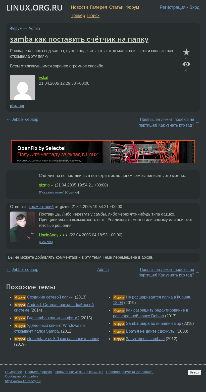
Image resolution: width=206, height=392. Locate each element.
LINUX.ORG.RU (34, 7)
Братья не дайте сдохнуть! (151, 331)
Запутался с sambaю (145, 339)
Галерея (98, 7)
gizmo (44, 185)
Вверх (194, 372)
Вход (194, 7)
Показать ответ (52, 192)
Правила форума (38, 372)
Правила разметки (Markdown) (129, 372)
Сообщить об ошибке (21, 376)
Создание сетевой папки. (50, 297)
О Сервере (13, 372)
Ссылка (17, 106)
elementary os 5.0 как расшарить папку (63, 339)
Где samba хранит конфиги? (53, 318)
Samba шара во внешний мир (153, 323)
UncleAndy (48, 235)
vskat (43, 77)
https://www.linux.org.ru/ (22, 381)
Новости (79, 7)
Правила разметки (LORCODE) (79, 372)
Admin (34, 28)
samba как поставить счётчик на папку (79, 39)
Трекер (78, 15)
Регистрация (173, 7)
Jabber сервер (25, 119)
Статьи (116, 7)
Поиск (93, 15)
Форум (132, 7)
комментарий (41, 207)
